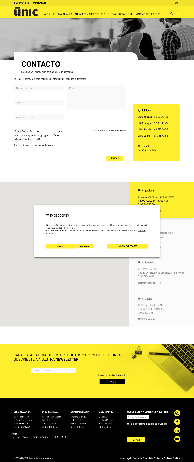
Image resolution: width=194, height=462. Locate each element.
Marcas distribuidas (148, 14)
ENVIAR (112, 382)
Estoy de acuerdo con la (109, 130)
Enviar (115, 158)
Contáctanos (39, 3)
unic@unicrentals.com (149, 150)
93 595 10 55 (161, 129)
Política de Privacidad (142, 458)
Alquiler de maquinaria (58, 14)
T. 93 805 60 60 (21, 3)
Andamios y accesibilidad (90, 14)
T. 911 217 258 (145, 312)
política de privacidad (157, 423)
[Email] (53, 370)
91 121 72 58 (161, 135)
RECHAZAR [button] (84, 246)
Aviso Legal (125, 458)
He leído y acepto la (110, 375)
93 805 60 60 (161, 117)
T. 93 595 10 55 (146, 276)
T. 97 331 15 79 (49, 423)
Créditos (176, 458)
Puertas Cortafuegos (120, 14)
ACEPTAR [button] (61, 246)
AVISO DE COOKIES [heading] (57, 215)
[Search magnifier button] (170, 13)
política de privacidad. (117, 130)
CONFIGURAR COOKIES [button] (127, 246)
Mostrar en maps (149, 282)
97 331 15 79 (161, 123)
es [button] (176, 3)
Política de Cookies (162, 458)
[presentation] (86, 148)
